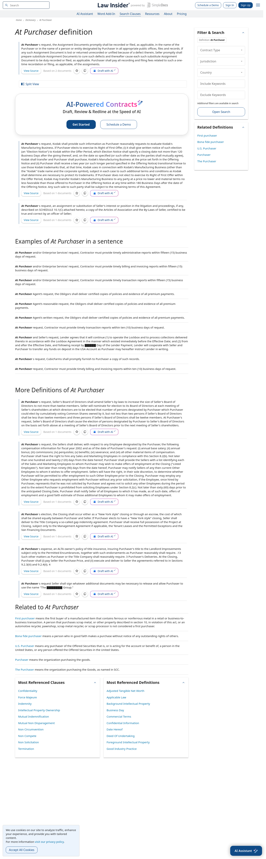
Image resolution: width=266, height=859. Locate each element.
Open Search (221, 112)
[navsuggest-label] (26, 5)
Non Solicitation (28, 742)
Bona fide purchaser (28, 636)
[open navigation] (258, 5)
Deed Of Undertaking (121, 736)
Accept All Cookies (21, 850)
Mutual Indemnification (33, 716)
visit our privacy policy (49, 842)
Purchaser (21, 659)
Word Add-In (106, 14)
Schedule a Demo (208, 5)
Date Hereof (114, 729)
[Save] (77, 71)
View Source (31, 70)
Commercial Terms (119, 716)
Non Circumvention (30, 729)
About (168, 14)
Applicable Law (116, 697)
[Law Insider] (132, 5)
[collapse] (241, 50)
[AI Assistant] (246, 851)
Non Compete (27, 736)
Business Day (115, 710)
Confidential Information (123, 723)
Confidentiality (27, 691)
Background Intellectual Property (128, 703)
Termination (26, 749)
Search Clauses (130, 14)
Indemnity (25, 703)
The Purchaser (24, 669)
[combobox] (26, 5)
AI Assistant (85, 14)
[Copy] (85, 71)
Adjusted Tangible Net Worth (125, 691)
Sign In (229, 5)
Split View (30, 84)
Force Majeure (27, 697)
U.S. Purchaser (24, 646)
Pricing (182, 14)
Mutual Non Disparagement (36, 723)
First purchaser (25, 618)
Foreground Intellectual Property (128, 742)
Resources (152, 14)
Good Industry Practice (122, 749)
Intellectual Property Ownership (39, 710)
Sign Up (245, 5)
